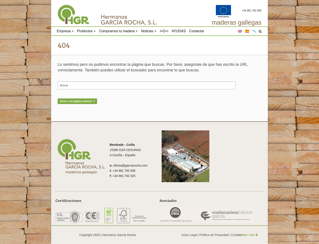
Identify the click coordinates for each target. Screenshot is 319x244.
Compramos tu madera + (118, 31)
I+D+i (164, 31)
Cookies (236, 235)
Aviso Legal (189, 235)
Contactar (196, 31)
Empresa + (65, 31)
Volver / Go (248, 235)
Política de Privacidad (214, 235)
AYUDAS (179, 31)
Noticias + (148, 31)
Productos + (86, 31)
